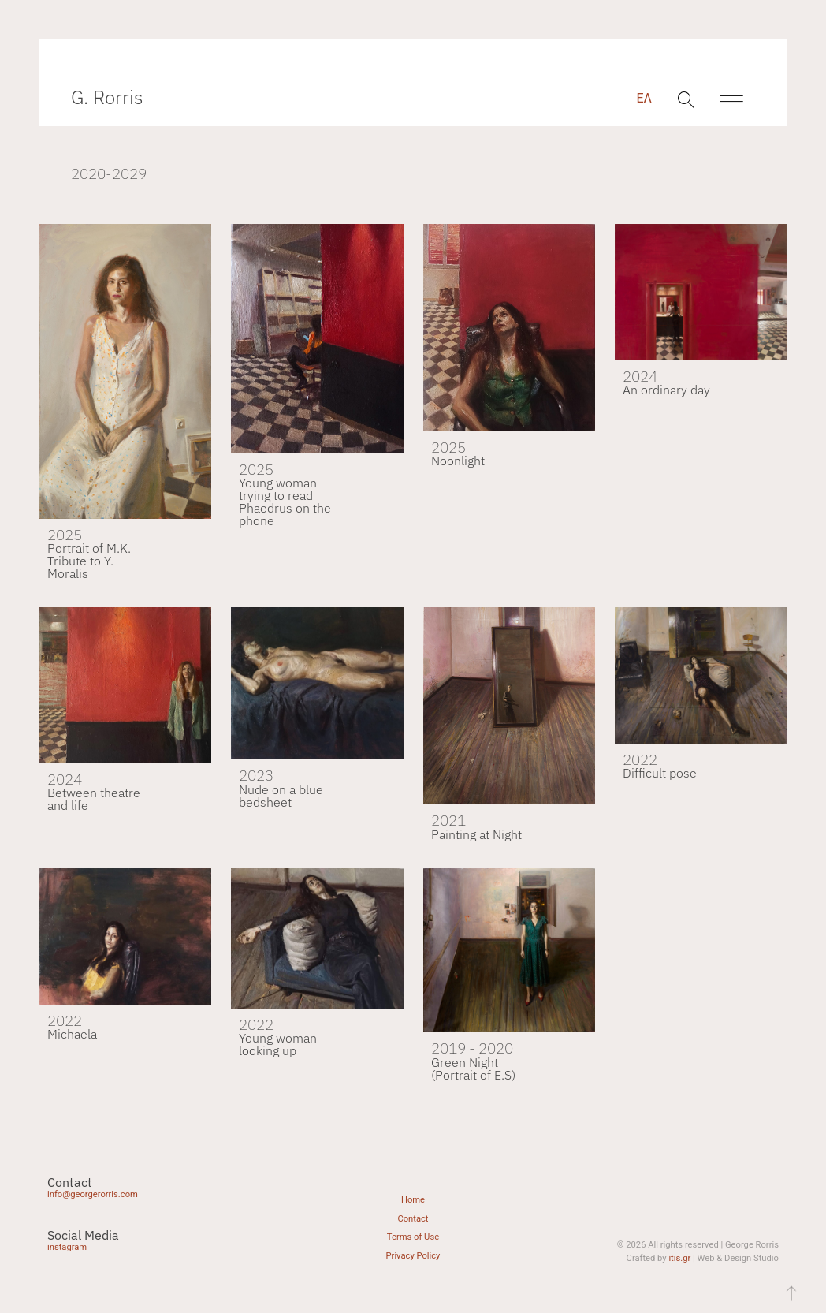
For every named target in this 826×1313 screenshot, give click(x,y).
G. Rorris (107, 97)
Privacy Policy (413, 1256)
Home (413, 1200)
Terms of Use (413, 1237)
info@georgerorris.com (92, 1194)
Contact (412, 1219)
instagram (67, 1247)
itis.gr (679, 1258)
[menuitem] (644, 99)
